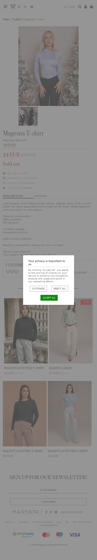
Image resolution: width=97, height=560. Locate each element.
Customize (38, 288)
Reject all (60, 288)
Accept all (49, 297)
